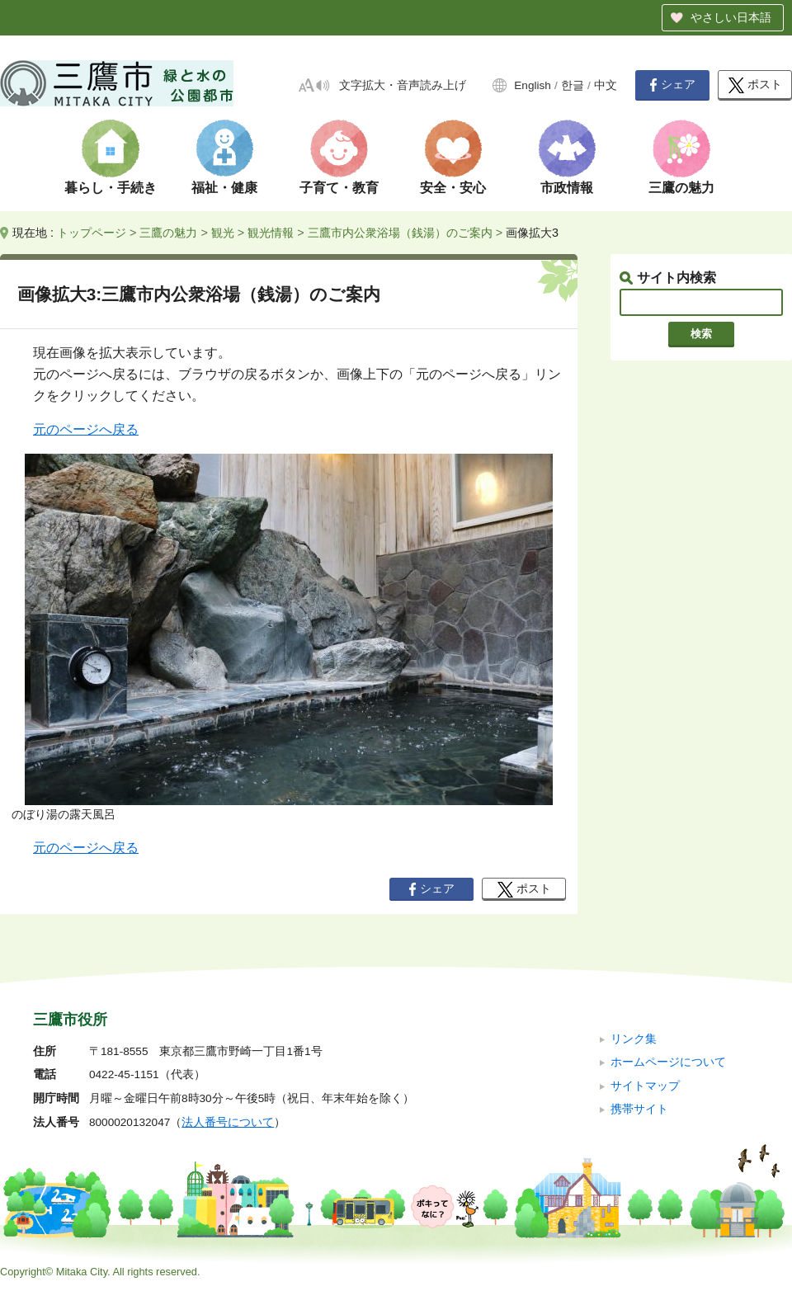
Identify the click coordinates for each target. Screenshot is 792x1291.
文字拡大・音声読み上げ (402, 85)
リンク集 (633, 1039)
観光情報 (271, 232)
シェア (672, 85)
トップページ (91, 232)
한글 (572, 85)
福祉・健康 (224, 188)
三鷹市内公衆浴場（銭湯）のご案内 (400, 232)
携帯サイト (639, 1109)
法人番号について (228, 1122)
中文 (605, 85)
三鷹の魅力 (681, 188)
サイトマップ (645, 1086)
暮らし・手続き (110, 188)
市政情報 (566, 188)
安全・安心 (453, 188)
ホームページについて (668, 1062)
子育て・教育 (339, 188)
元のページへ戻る (86, 429)
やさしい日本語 (731, 17)
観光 (222, 232)
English (532, 85)
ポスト (755, 85)
